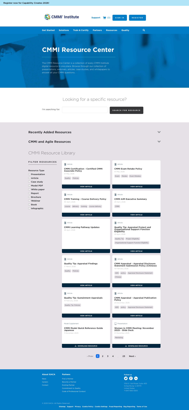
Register (137, 18)
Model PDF (37, 185)
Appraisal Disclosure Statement (140, 273)
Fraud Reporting (115, 406)
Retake (124, 176)
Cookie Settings (101, 406)
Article (34, 178)
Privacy (78, 406)
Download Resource (87, 346)
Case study (37, 181)
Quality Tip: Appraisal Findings (81, 263)
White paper (38, 189)
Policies (76, 178)
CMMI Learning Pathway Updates (81, 227)
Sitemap (62, 406)
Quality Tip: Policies (72, 305)
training (84, 206)
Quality (67, 178)
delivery (75, 206)
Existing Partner (68, 385)
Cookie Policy (87, 406)
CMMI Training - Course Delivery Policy (85, 199)
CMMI (117, 206)
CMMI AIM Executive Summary (130, 199)
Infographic (37, 208)
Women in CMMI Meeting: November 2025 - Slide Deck (134, 329)
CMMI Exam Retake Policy (128, 168)
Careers (45, 382)
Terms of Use (142, 406)
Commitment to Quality (71, 388)
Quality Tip (119, 239)
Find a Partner (67, 379)
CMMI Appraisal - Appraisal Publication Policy (135, 298)
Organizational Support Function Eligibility (131, 243)
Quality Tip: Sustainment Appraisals (83, 297)
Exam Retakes (135, 176)
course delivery (95, 206)
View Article (86, 186)
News (44, 379)
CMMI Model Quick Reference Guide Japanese (83, 329)
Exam (117, 176)
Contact (45, 385)
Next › (132, 356)
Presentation (38, 174)
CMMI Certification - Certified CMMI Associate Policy (83, 169)
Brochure (36, 197)
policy (123, 273)
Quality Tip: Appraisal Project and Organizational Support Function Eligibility (132, 229)
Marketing (119, 337)
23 (123, 356)
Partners (66, 374)
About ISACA (48, 374)
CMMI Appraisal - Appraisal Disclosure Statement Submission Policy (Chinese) (135, 264)
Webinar (35, 200)
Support (95, 17)
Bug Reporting (129, 406)
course (67, 206)
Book (34, 204)
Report (35, 193)
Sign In (119, 18)
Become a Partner (69, 382)
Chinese (118, 277)
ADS (117, 273)
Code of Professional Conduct (74, 391)
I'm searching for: (51, 109)
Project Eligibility (132, 239)
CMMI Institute (61, 17)
